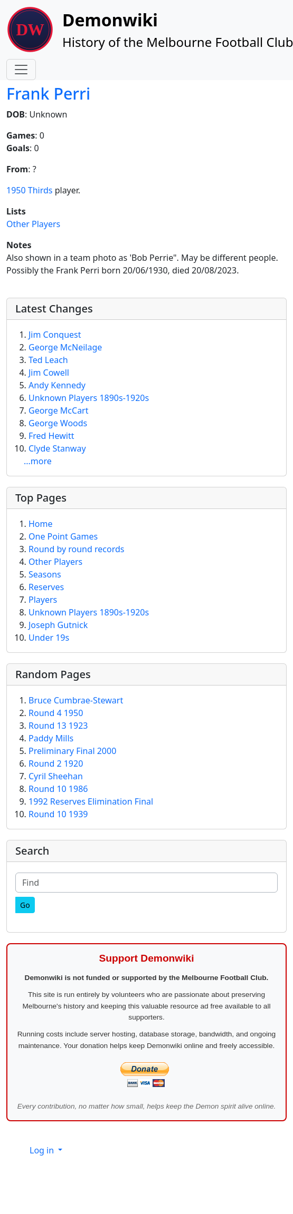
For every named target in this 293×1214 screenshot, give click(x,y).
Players (43, 599)
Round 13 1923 (58, 725)
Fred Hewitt (51, 436)
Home (41, 524)
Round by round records (76, 549)
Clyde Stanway (57, 448)
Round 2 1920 (56, 763)
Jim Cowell (49, 372)
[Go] (25, 905)
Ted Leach (48, 360)
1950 (16, 190)
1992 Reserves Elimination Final (91, 801)
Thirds (40, 190)
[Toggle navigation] (21, 69)
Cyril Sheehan (56, 776)
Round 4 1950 (56, 713)
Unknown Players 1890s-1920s (89, 398)
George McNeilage (65, 347)
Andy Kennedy (57, 385)
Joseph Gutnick (58, 625)
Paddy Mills (51, 738)
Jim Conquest (55, 334)
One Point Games (63, 536)
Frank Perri (48, 93)
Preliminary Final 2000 (72, 751)
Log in (43, 1150)
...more (38, 461)
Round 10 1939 (58, 814)
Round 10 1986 (58, 789)
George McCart (59, 410)
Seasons (45, 574)
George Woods (58, 423)
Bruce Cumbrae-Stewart (76, 700)
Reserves (46, 587)
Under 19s (49, 637)
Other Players (33, 224)
